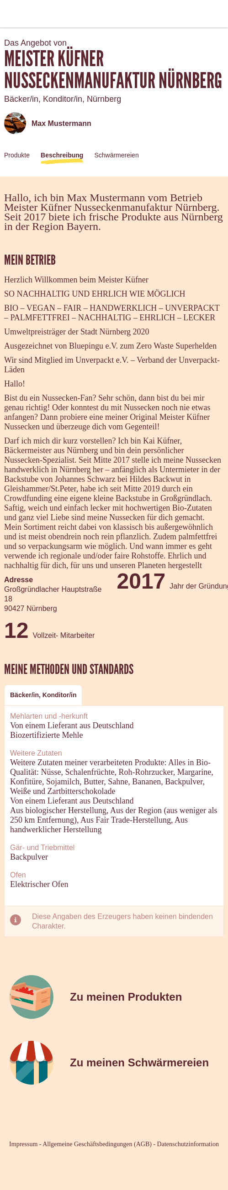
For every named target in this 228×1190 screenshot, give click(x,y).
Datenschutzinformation (188, 1144)
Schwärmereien (116, 155)
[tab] (43, 695)
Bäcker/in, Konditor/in (43, 695)
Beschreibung (62, 155)
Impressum (23, 1144)
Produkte (17, 155)
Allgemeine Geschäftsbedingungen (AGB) (97, 1144)
